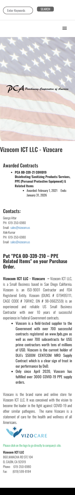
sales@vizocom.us (20, 227)
